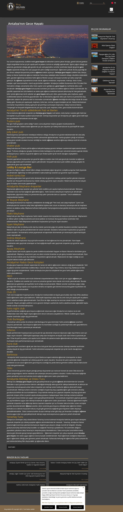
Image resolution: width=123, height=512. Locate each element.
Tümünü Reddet (63, 507)
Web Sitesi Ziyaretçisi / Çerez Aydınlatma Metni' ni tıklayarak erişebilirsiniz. (62, 503)
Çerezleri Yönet (48, 507)
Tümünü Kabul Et (77, 507)
